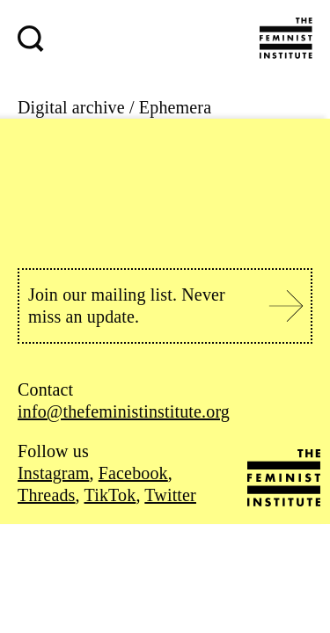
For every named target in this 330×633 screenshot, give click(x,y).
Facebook (133, 473)
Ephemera (175, 107)
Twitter (170, 495)
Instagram (53, 473)
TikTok (110, 495)
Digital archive (71, 107)
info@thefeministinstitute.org (124, 411)
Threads (47, 495)
